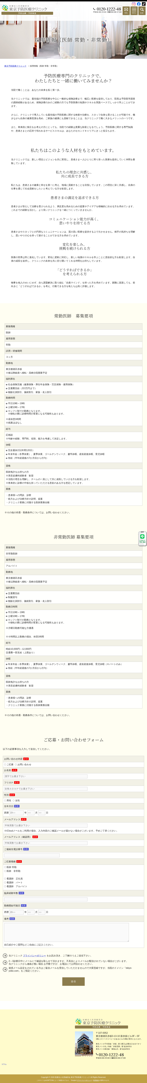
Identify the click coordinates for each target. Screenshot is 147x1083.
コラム (4, 1064)
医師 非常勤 (13, 871)
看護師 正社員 (15, 878)
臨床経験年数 (11, 893)
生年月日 (8, 806)
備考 (6, 919)
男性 (9, 800)
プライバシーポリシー (34, 955)
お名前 (7, 770)
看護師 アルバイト (17, 886)
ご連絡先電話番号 (13, 849)
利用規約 (96, 1080)
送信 (73, 981)
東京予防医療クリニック (15, 66)
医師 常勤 (11, 867)
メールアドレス (12, 819)
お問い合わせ (24, 764)
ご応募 (10, 764)
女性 (17, 800)
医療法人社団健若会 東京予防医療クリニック (72, 1077)
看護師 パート (15, 882)
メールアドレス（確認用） (18, 837)
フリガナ (8, 782)
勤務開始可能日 (12, 905)
